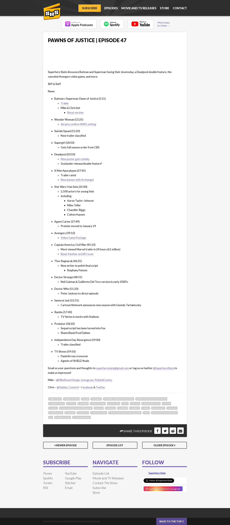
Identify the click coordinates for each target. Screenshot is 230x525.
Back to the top (171, 521)
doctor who (114, 403)
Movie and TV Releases (138, 8)
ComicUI (74, 387)
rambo (146, 408)
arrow (85, 399)
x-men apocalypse (82, 417)
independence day (152, 403)
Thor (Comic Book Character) (165, 412)
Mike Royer (94, 521)
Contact (180, 8)
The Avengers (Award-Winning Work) (126, 412)
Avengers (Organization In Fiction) (119, 399)
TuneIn (47, 483)
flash (125, 403)
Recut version (75, 112)
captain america (57, 403)
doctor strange (98, 403)
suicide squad (56, 412)
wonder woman (63, 417)
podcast (99, 408)
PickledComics (103, 380)
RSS (45, 488)
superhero (83, 412)
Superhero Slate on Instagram (163, 488)
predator (123, 408)
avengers (97, 399)
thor (147, 412)
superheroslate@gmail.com (112, 368)
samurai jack (158, 408)
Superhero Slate (157, 472)
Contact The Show (105, 483)
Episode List (115, 445)
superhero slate (99, 412)
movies (53, 408)
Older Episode (163, 445)
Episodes (111, 8)
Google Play (73, 478)
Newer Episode (66, 445)
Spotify (48, 478)
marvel (167, 403)
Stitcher (70, 483)
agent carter (55, 399)
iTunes (47, 473)
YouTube (71, 473)
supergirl (70, 412)
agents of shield (72, 399)
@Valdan (62, 387)
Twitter (100, 387)
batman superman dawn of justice (152, 399)
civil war (71, 403)
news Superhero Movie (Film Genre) (76, 408)
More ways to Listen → (163, 24)
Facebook (87, 387)
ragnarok (135, 408)
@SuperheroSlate (163, 368)
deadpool (84, 403)
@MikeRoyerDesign (68, 380)
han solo (135, 403)
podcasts (111, 408)
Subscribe (89, 8)
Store (164, 8)
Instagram (87, 380)
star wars (172, 408)
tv (51, 417)
